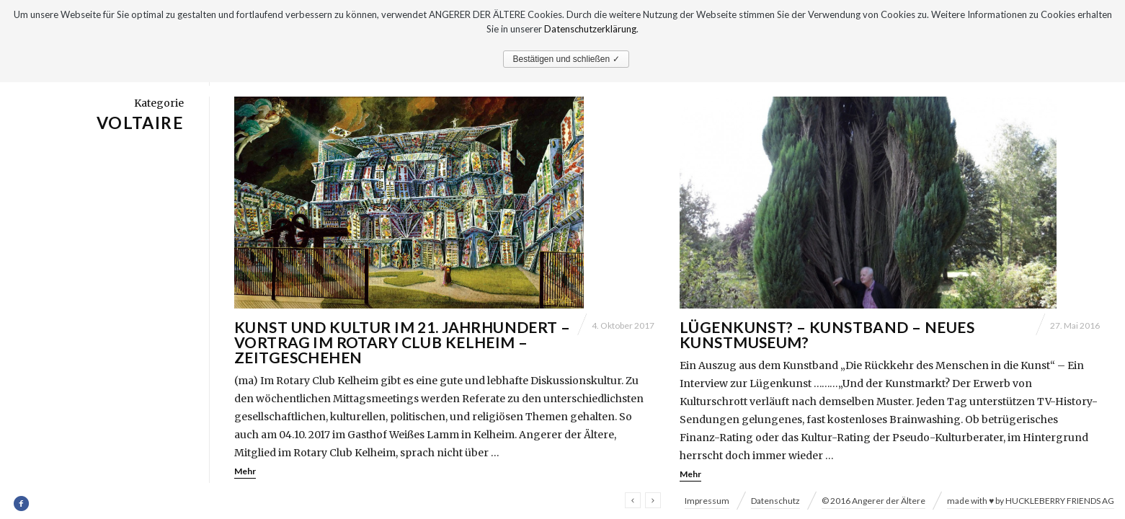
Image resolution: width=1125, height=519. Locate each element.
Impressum (707, 500)
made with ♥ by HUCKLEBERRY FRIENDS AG (1030, 500)
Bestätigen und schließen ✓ (565, 59)
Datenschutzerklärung (590, 29)
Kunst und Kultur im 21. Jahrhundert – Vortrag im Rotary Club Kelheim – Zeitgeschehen (402, 342)
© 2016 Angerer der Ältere (873, 500)
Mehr (245, 471)
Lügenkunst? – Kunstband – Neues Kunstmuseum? (827, 334)
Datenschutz (775, 500)
